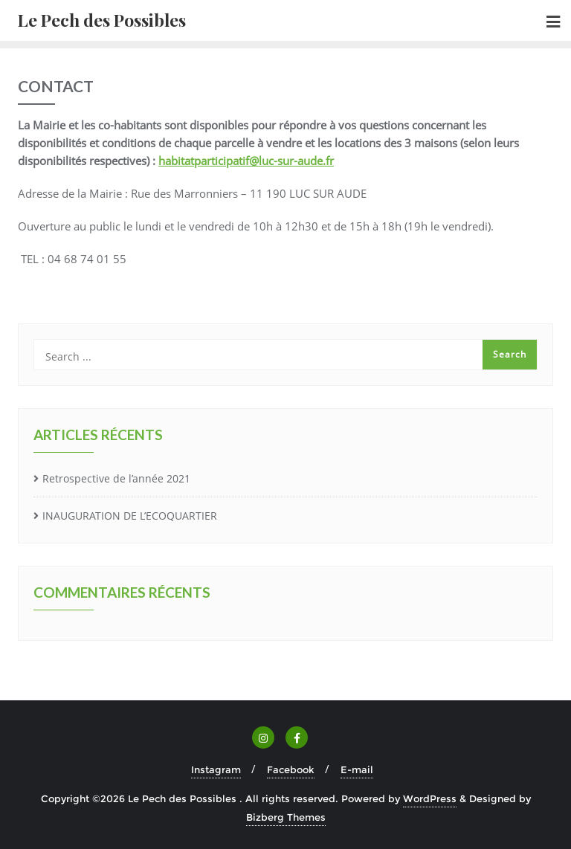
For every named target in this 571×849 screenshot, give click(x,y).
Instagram (216, 769)
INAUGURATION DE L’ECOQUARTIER (129, 516)
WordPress (430, 798)
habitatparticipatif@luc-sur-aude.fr (246, 160)
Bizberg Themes (286, 817)
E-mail (357, 769)
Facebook (290, 769)
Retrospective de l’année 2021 (116, 478)
